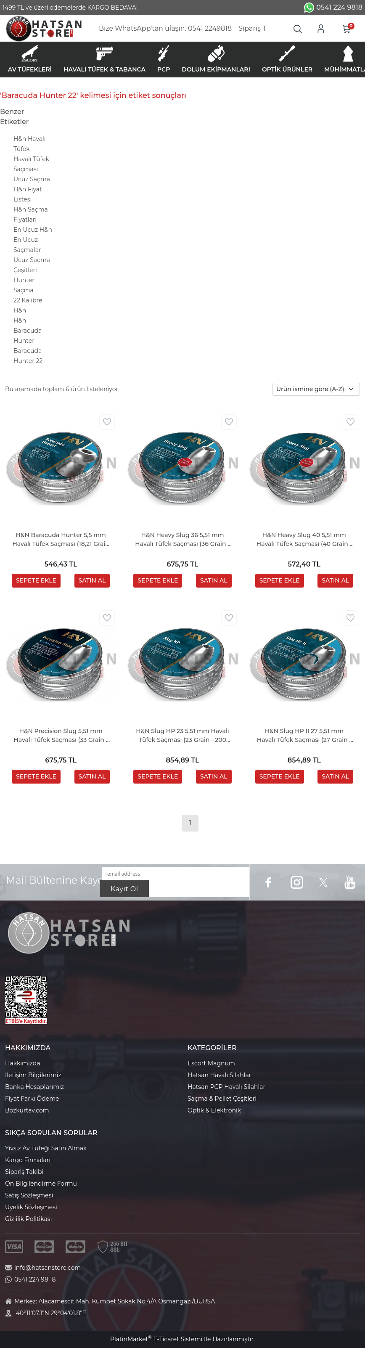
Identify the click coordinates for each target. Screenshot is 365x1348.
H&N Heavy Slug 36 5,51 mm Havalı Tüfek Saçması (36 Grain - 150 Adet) (182, 539)
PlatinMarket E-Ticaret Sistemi (156, 1339)
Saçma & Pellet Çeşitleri (222, 1098)
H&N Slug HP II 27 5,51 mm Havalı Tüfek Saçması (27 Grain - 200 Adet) (304, 735)
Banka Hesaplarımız (34, 1087)
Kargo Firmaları (27, 1160)
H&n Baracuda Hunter (27, 330)
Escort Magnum (211, 1063)
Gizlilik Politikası (28, 1219)
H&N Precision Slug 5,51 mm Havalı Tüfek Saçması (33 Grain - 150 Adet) (60, 735)
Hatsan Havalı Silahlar (219, 1075)
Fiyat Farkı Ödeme (32, 1098)
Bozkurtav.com (27, 1110)
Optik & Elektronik (214, 1110)
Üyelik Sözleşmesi (31, 1207)
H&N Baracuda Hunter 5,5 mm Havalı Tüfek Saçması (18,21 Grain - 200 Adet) (60, 539)
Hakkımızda (22, 1063)
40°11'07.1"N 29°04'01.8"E (51, 1313)
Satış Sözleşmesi (29, 1195)
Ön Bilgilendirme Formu (41, 1183)
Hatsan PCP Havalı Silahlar (226, 1087)
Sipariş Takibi (24, 1172)
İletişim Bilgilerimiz (33, 1075)
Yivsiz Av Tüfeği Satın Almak (46, 1148)
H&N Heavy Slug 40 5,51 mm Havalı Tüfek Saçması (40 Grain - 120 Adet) (304, 539)
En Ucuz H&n (32, 229)
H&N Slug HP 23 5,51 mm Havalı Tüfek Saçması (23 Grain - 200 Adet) (182, 735)
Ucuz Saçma (31, 179)
